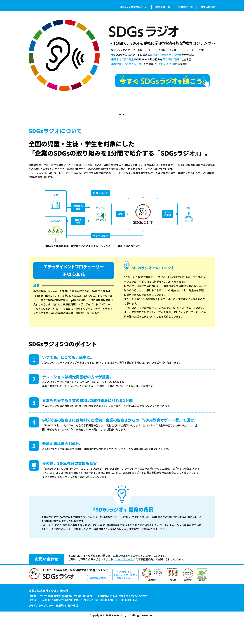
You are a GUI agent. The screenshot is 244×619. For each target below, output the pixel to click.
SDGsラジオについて (131, 7)
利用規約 (61, 605)
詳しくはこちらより (129, 246)
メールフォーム (124, 559)
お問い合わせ (207, 7)
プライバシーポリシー (41, 605)
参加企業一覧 (162, 7)
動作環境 (73, 605)
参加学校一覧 (185, 7)
